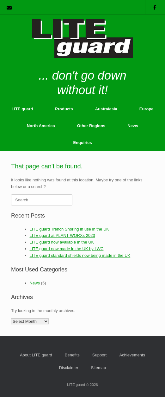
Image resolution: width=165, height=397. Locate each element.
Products (64, 109)
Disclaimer (68, 367)
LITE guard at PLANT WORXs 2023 (62, 235)
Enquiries (82, 142)
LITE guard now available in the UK (62, 242)
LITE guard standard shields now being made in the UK (80, 255)
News (132, 125)
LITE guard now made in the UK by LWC (67, 248)
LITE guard (22, 109)
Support (99, 355)
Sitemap (98, 367)
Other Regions (91, 125)
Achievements (132, 355)
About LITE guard (36, 355)
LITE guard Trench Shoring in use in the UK (69, 229)
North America (41, 125)
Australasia (106, 109)
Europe (146, 109)
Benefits (72, 355)
